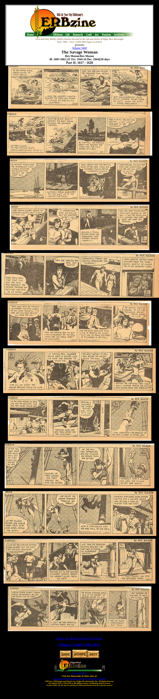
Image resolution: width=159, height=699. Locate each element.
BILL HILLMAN (79, 673)
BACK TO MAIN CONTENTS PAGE (79, 638)
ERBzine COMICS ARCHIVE (79, 645)
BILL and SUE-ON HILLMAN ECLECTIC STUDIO (79, 679)
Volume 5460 (79, 48)
